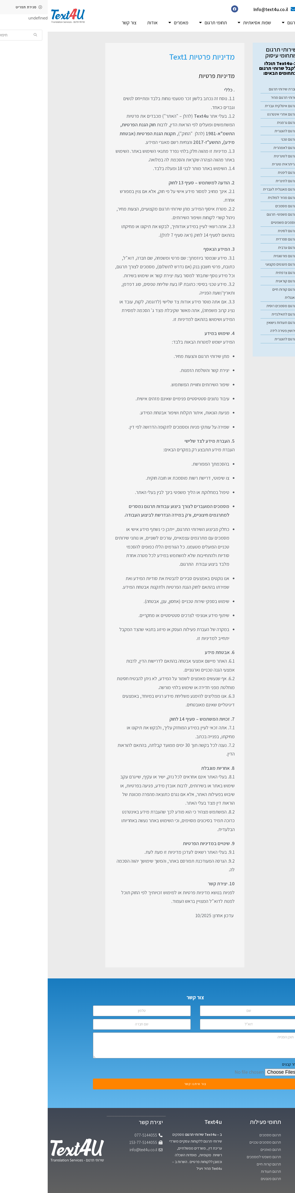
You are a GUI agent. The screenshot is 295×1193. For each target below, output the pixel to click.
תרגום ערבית (239, 247)
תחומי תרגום (165, 23)
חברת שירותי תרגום (235, 89)
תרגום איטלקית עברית (233, 105)
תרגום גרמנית (239, 122)
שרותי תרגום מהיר (236, 97)
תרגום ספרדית (238, 239)
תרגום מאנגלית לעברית (232, 189)
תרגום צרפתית (238, 272)
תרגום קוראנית (238, 281)
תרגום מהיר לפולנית (234, 197)
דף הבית (279, 22)
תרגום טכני (241, 139)
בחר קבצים (242, 1064)
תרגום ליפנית (239, 172)
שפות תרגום (247, 23)
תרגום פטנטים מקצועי (233, 264)
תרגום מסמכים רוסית (234, 305)
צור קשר (81, 22)
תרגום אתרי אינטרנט (234, 114)
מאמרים (131, 23)
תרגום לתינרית (238, 180)
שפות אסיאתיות (206, 23)
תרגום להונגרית (238, 130)
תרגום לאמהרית (237, 147)
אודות (104, 22)
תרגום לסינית (239, 230)
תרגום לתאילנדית (236, 314)
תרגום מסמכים (238, 206)
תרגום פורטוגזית (237, 255)
